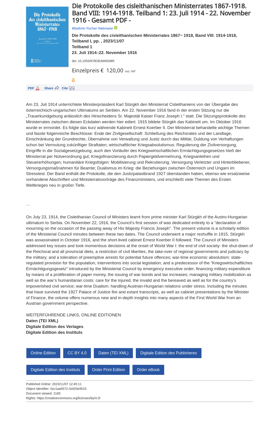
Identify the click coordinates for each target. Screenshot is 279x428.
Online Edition (43, 353)
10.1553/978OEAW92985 (96, 61)
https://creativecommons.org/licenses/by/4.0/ (68, 398)
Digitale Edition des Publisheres (168, 353)
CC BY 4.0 (77, 353)
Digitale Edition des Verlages (55, 326)
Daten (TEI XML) (42, 320)
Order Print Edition (108, 369)
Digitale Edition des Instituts (54, 332)
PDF (31, 88)
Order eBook (148, 369)
